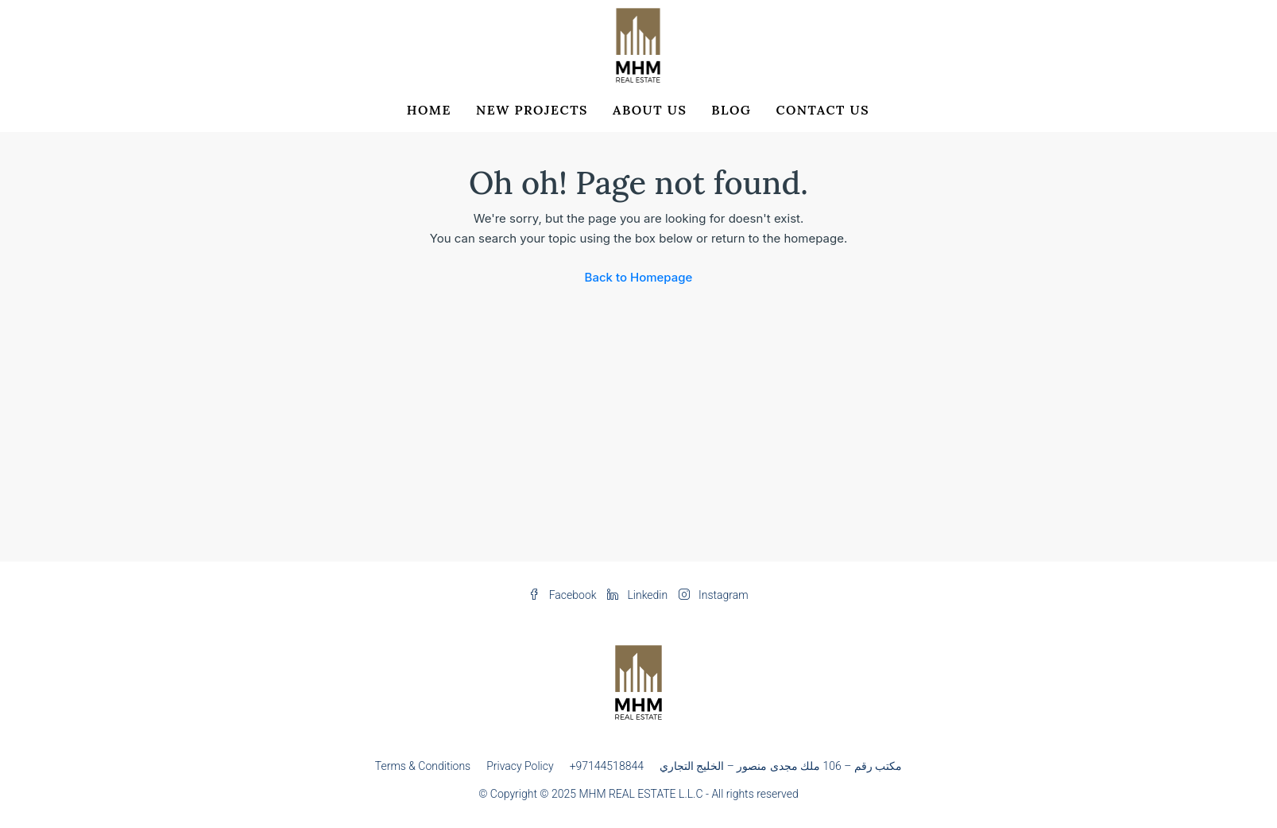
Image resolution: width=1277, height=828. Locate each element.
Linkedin (639, 595)
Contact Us (822, 110)
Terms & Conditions (422, 766)
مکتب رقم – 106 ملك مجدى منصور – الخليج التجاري (781, 766)
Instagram (714, 595)
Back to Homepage (639, 277)
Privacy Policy (519, 766)
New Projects (532, 110)
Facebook (563, 595)
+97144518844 (607, 766)
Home (429, 110)
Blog (731, 110)
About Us (650, 110)
